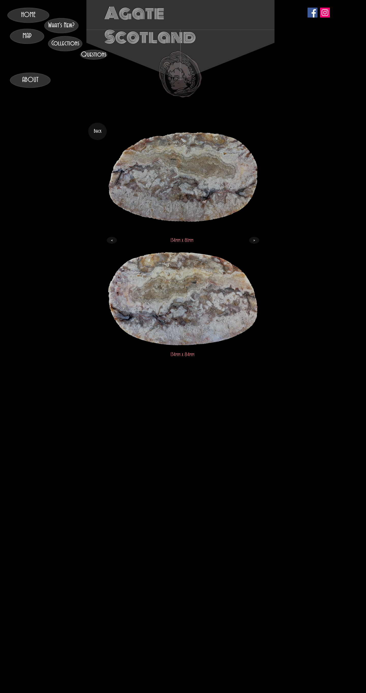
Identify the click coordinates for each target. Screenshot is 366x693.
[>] (254, 240)
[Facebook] (312, 13)
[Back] (97, 131)
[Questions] (93, 55)
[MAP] (27, 36)
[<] (112, 240)
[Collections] (65, 43)
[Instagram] (325, 13)
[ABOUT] (30, 80)
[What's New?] (61, 25)
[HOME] (28, 15)
